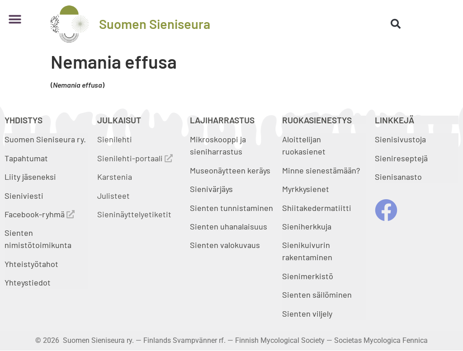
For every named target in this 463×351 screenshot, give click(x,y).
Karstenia (114, 177)
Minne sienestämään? (321, 170)
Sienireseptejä (401, 158)
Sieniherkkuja (306, 226)
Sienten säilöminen (317, 295)
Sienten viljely (307, 313)
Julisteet (113, 196)
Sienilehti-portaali (135, 158)
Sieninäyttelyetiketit (134, 214)
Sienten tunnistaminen (231, 208)
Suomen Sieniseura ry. (45, 139)
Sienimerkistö (307, 276)
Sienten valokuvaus (225, 245)
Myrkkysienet (305, 189)
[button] (15, 19)
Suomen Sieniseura (154, 24)
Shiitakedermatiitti (316, 208)
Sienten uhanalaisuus (228, 226)
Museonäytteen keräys (230, 170)
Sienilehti (114, 139)
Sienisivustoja (400, 139)
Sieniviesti (25, 196)
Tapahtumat (26, 158)
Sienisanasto (398, 177)
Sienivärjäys (211, 189)
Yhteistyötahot (31, 264)
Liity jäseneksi (30, 177)
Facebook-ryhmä (40, 214)
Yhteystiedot (28, 282)
